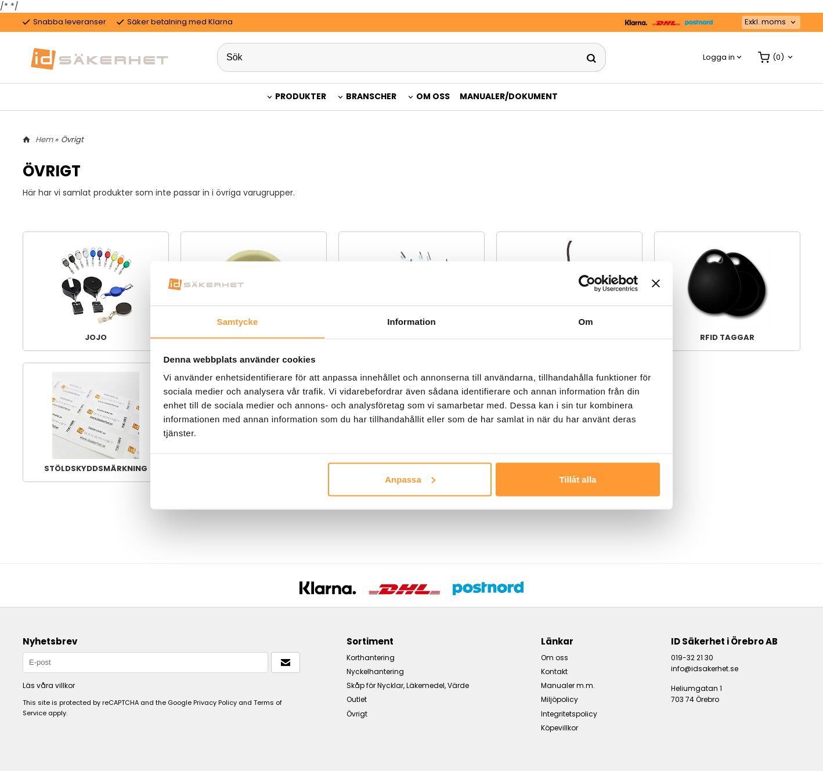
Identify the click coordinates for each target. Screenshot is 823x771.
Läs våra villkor (49, 685)
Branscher (371, 96)
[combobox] (771, 22)
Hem (44, 139)
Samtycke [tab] (237, 321)
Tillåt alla (577, 479)
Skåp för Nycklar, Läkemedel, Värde (407, 685)
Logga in (719, 57)
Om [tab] (585, 321)
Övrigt (356, 714)
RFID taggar (727, 291)
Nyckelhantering (375, 671)
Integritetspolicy (569, 714)
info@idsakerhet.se (704, 669)
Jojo (96, 291)
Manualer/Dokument (509, 96)
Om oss (433, 96)
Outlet (356, 699)
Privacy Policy (215, 702)
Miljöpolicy (559, 699)
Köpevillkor (559, 728)
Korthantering (370, 658)
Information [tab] (411, 321)
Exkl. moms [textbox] (765, 22)
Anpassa (410, 479)
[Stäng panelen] (656, 283)
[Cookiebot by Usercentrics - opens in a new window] (587, 283)
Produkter (300, 96)
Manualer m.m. (568, 685)
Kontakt (554, 671)
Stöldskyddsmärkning (96, 422)
